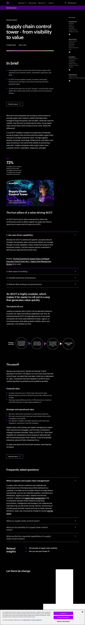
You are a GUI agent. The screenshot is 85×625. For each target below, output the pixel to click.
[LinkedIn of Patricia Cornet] (69, 81)
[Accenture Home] (8, 2)
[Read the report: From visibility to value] (14, 104)
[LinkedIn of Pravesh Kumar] (69, 34)
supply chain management (35, 498)
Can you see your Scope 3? (39, 551)
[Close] (82, 612)
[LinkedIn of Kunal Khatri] (69, 70)
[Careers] (52, 3)
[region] (42, 617)
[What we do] (22, 3)
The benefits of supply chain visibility (43, 548)
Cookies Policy (26, 619)
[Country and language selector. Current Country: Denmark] (72, 3)
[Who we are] (42, 3)
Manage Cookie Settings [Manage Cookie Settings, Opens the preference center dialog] (63, 621)
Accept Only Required (63, 617)
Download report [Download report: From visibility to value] (11, 8)
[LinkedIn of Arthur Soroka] (69, 52)
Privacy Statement (37, 619)
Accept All (63, 613)
